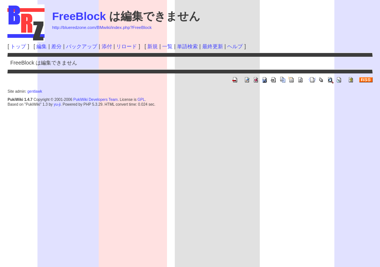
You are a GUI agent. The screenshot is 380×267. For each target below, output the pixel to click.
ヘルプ (235, 46)
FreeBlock (79, 16)
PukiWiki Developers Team (95, 100)
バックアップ (81, 46)
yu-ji (57, 104)
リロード (126, 46)
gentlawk (34, 91)
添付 (107, 46)
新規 (152, 46)
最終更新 (212, 46)
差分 (56, 46)
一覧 (167, 46)
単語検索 (187, 46)
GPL (141, 100)
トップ (18, 46)
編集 (41, 46)
